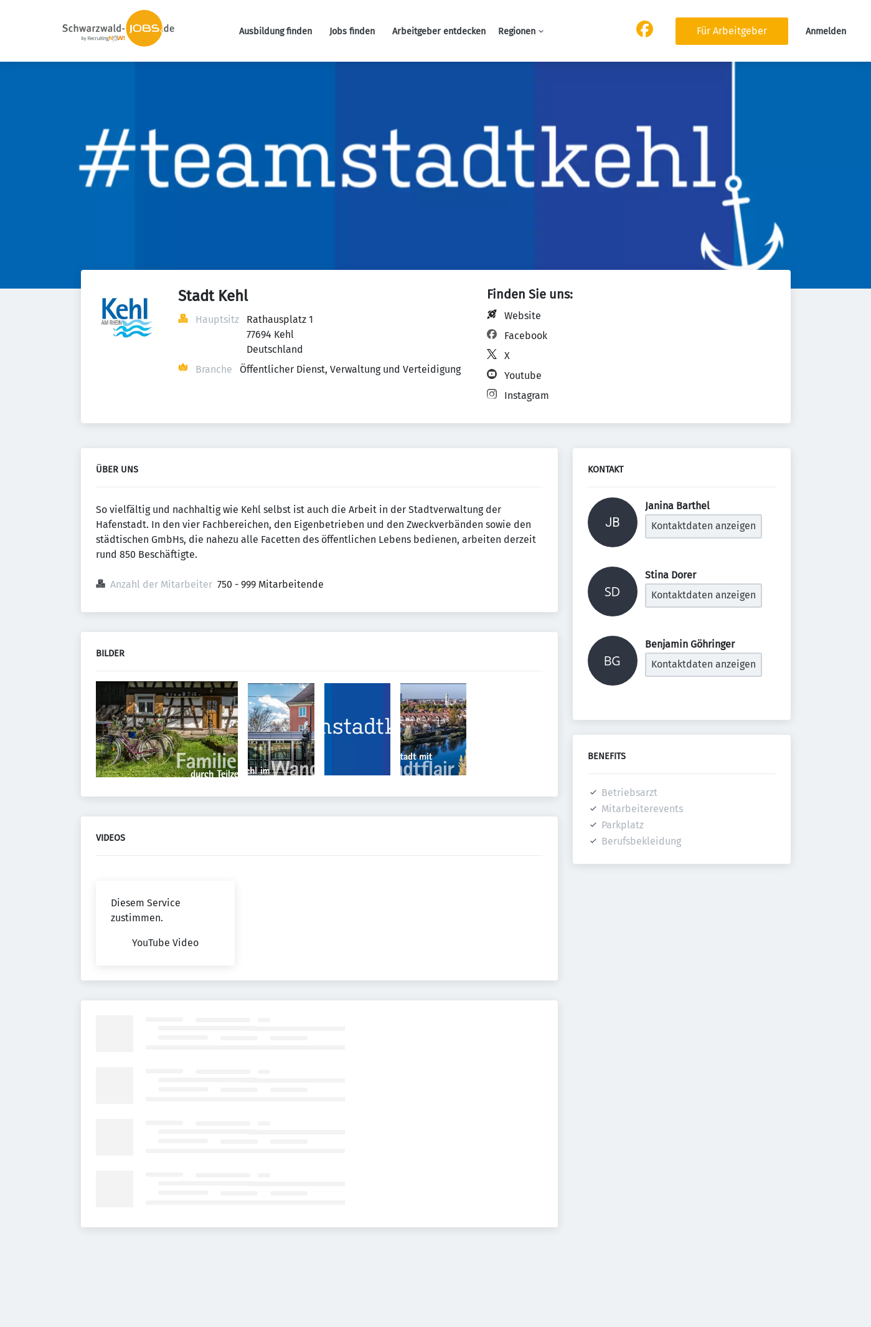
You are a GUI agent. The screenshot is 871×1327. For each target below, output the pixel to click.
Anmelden (826, 31)
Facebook (525, 336)
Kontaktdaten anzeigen (703, 526)
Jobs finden (352, 31)
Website (522, 316)
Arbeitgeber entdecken (439, 31)
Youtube (523, 375)
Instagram (526, 395)
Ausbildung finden (275, 31)
